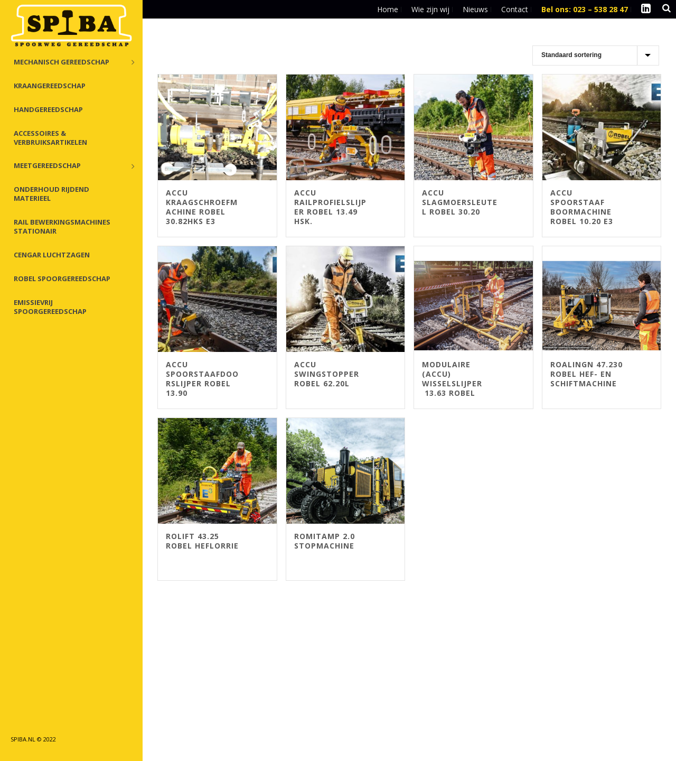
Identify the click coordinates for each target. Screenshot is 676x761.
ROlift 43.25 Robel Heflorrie (202, 541)
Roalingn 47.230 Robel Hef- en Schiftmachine (586, 373)
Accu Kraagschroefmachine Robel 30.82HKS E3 (202, 207)
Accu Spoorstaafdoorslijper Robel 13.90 (202, 378)
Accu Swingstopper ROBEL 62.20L (326, 373)
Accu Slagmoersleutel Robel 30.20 (459, 202)
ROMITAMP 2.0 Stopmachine (324, 541)
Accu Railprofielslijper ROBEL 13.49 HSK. (330, 207)
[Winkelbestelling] (595, 55)
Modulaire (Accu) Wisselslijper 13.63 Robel (452, 378)
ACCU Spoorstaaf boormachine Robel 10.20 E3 (581, 207)
